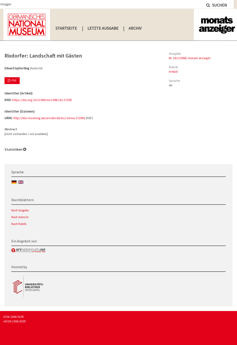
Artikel (173, 72)
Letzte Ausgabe (102, 28)
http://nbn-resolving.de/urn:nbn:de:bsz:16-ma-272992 (49, 118)
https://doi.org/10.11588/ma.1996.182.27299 (42, 100)
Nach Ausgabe (20, 210)
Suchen (219, 5)
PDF (14, 80)
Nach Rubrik (18, 224)
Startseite (66, 28)
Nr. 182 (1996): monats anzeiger (190, 58)
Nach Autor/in (20, 217)
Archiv (135, 28)
